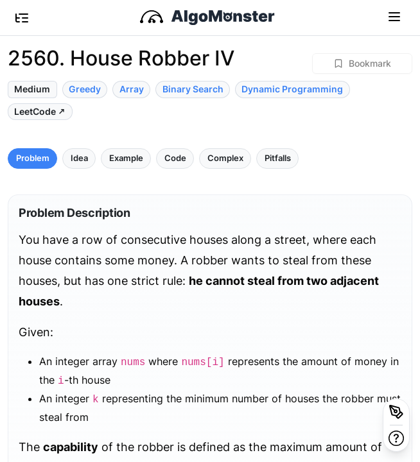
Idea (79, 158)
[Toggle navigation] (394, 16)
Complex (225, 158)
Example (126, 158)
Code (175, 158)
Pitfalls (278, 158)
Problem (32, 158)
